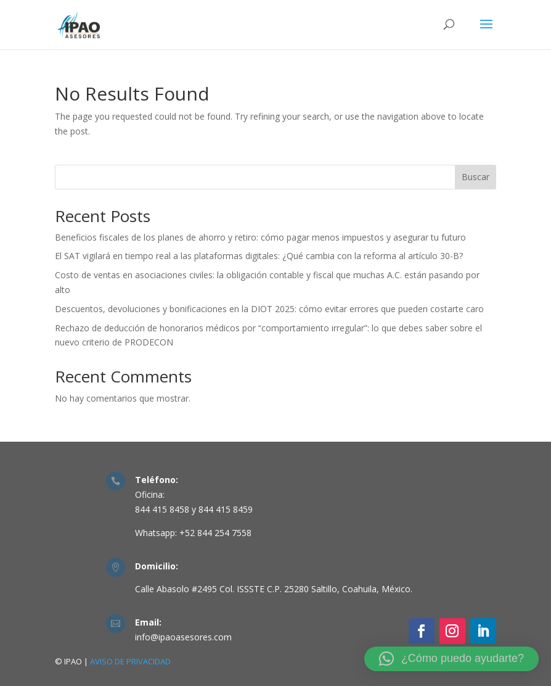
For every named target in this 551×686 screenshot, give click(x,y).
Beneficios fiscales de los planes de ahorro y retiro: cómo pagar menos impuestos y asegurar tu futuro (260, 237)
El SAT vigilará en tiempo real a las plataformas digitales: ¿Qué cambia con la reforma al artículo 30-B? (259, 256)
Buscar (475, 177)
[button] (451, 659)
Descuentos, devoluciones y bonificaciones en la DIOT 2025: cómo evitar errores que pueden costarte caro (269, 309)
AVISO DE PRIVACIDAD (130, 661)
